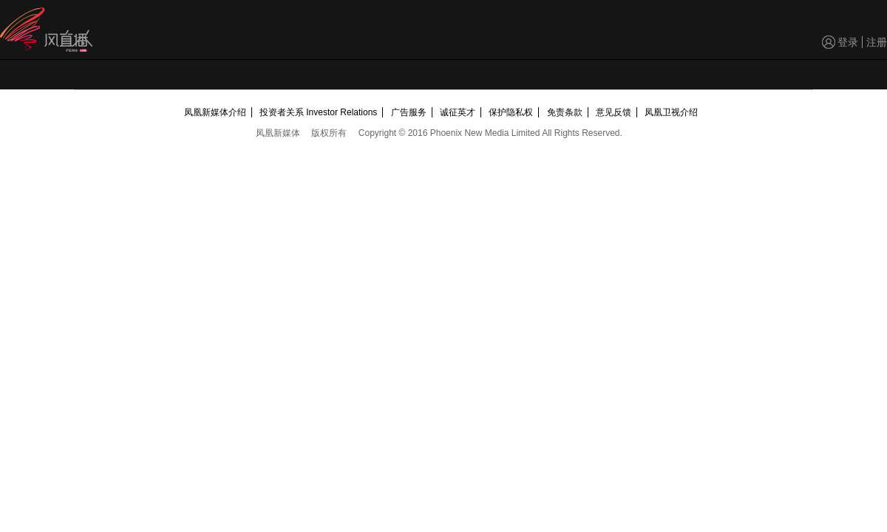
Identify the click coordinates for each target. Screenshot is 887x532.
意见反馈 (613, 112)
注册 (876, 42)
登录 (847, 42)
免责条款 (564, 112)
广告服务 (408, 112)
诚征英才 (457, 112)
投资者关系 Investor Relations (318, 112)
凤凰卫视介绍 (671, 112)
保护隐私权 (511, 112)
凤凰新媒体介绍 (215, 112)
